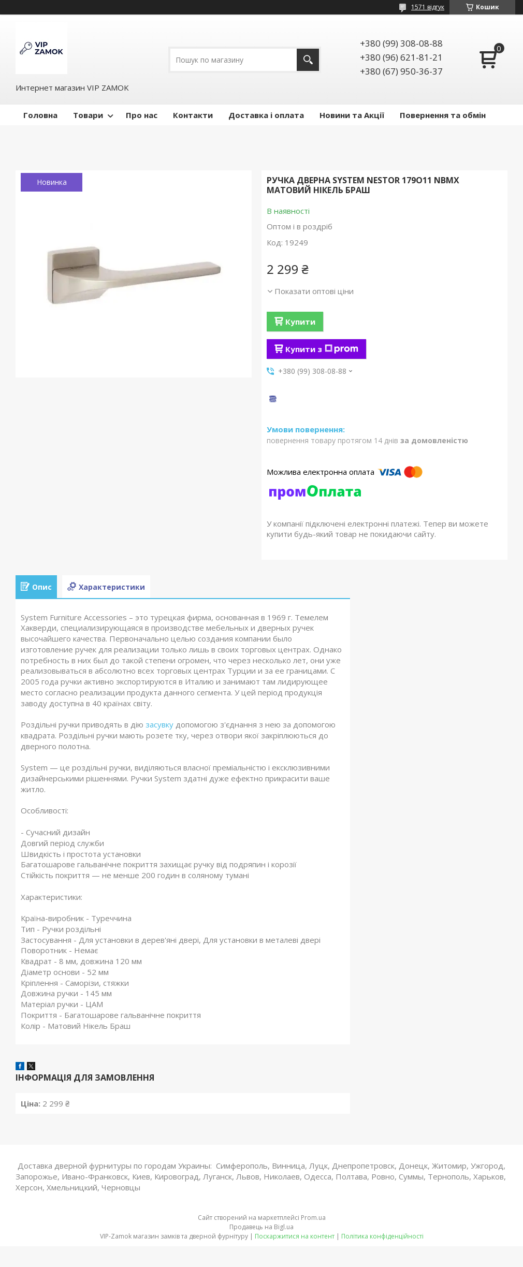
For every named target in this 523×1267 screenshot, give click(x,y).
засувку (159, 724)
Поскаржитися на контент (295, 1236)
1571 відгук (427, 7)
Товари (88, 115)
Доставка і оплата (266, 115)
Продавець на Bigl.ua (261, 1226)
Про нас (141, 115)
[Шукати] (308, 60)
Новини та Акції (351, 115)
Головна (40, 115)
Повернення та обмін (443, 115)
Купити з (321, 349)
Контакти (193, 115)
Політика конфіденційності (382, 1236)
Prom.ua (313, 1217)
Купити (300, 321)
